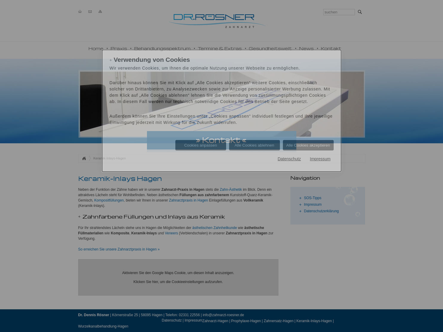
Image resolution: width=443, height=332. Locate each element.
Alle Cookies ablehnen (254, 145)
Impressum (320, 158)
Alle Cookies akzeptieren (308, 145)
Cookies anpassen (200, 145)
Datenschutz (289, 158)
